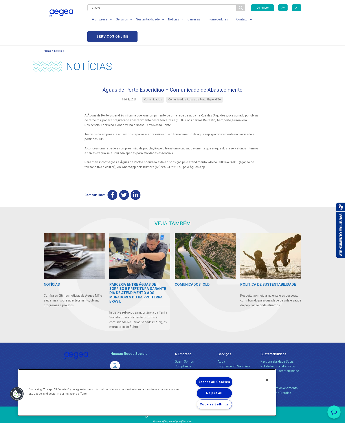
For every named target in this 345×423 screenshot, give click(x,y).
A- (296, 7)
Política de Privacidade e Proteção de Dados (172, 416)
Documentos (226, 364)
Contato (266, 364)
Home (47, 34)
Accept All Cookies (214, 382)
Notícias (59, 34)
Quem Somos (184, 345)
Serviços (224, 338)
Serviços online (276, 20)
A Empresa (183, 338)
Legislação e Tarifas (231, 354)
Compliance (183, 350)
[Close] (267, 380)
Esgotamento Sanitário (234, 350)
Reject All (214, 393)
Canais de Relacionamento (279, 371)
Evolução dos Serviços (233, 359)
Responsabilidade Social (277, 345)
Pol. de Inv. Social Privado (278, 350)
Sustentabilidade (273, 338)
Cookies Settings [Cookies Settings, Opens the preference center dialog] (214, 404)
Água (221, 345)
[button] (17, 394)
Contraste (263, 7)
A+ (283, 7)
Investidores (183, 354)
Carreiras (190, 20)
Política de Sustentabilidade (280, 354)
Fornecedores (213, 20)
